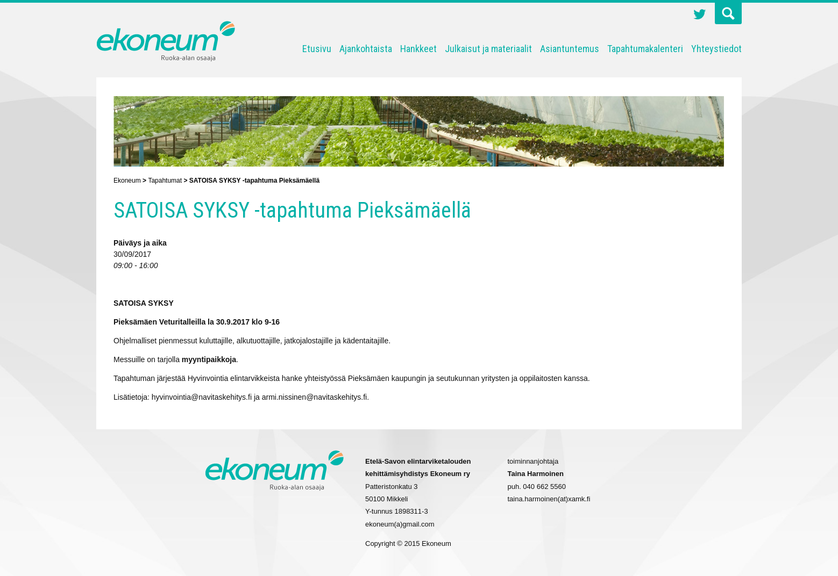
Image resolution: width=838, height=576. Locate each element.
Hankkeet (418, 48)
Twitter (699, 15)
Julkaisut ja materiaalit (488, 48)
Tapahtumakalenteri (645, 48)
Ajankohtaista (365, 48)
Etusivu (316, 48)
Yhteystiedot (716, 48)
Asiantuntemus (569, 48)
